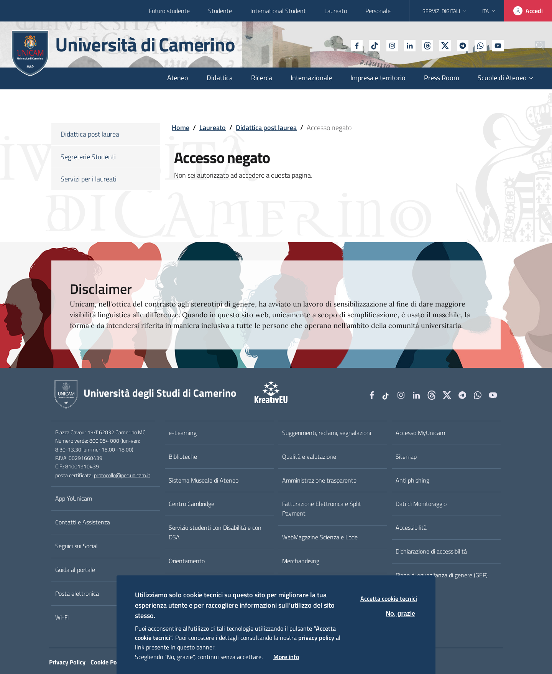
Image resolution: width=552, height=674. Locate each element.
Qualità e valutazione (309, 456)
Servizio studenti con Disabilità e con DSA (215, 532)
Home (180, 127)
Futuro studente (169, 10)
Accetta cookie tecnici (388, 598)
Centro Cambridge (191, 503)
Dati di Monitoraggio (421, 503)
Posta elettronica (77, 593)
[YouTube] (479, 44)
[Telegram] (443, 44)
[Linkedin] (390, 44)
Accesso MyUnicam (420, 432)
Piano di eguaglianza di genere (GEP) (442, 575)
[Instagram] (373, 44)
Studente (220, 10)
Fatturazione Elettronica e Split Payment (321, 508)
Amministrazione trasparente (319, 480)
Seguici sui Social (76, 545)
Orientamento (187, 560)
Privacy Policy (67, 662)
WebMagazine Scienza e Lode (320, 537)
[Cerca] (533, 45)
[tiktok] (355, 44)
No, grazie (400, 613)
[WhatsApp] (461, 44)
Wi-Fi (62, 617)
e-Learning (183, 432)
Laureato (335, 10)
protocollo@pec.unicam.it (122, 475)
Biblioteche (183, 456)
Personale (378, 10)
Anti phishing (412, 480)
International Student (278, 10)
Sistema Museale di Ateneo (203, 480)
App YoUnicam (73, 498)
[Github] (408, 44)
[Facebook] (338, 44)
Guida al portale (75, 569)
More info (286, 656)
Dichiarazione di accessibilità (431, 551)
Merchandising (300, 560)
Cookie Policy (108, 662)
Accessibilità (411, 527)
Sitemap (406, 456)
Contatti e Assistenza (82, 522)
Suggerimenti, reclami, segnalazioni (326, 432)
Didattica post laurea (266, 127)
